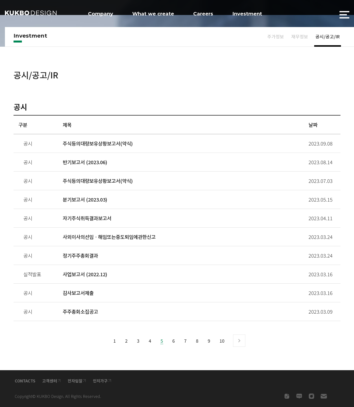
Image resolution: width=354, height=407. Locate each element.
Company (100, 14)
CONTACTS (25, 381)
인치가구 (100, 381)
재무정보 (299, 36)
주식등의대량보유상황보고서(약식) (98, 143)
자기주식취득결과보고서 (87, 218)
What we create (153, 14)
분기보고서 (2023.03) (85, 199)
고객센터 (49, 381)
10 (222, 340)
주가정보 (275, 36)
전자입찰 (75, 381)
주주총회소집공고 (80, 311)
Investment (247, 14)
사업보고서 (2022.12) (85, 274)
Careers (203, 14)
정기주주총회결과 (80, 255)
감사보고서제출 (78, 292)
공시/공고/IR (327, 36)
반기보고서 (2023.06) (85, 162)
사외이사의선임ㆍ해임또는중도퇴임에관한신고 (109, 236)
